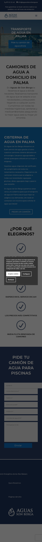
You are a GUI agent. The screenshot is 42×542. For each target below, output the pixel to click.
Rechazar (11, 280)
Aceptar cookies (13, 274)
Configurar (26, 274)
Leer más (22, 268)
